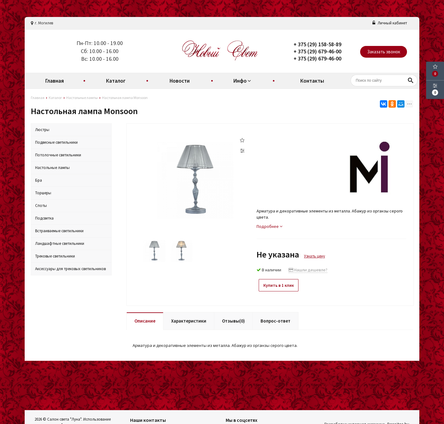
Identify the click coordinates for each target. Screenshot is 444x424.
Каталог (115, 80)
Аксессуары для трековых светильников (70, 268)
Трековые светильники (55, 256)
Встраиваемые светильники (59, 230)
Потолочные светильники (58, 155)
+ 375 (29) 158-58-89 (317, 44)
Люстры (42, 129)
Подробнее (269, 226)
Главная (54, 80)
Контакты (312, 80)
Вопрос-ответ (275, 319)
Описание (144, 319)
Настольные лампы (52, 167)
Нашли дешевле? (308, 270)
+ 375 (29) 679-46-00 (317, 51)
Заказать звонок (383, 52)
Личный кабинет (389, 23)
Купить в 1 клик (281, 285)
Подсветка (44, 218)
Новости (180, 80)
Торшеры (43, 193)
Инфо (243, 80)
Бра (38, 180)
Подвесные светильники (56, 142)
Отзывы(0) (233, 319)
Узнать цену (314, 256)
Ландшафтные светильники (59, 243)
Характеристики (188, 319)
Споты (41, 205)
